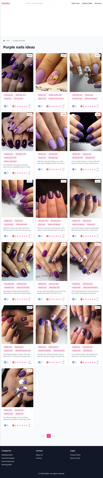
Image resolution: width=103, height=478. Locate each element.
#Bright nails (42, 95)
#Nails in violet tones (10, 161)
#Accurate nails (8, 224)
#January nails (8, 350)
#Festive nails (89, 95)
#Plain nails (42, 224)
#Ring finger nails (77, 158)
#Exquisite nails (90, 158)
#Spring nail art (53, 347)
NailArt (6, 3)
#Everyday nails (53, 158)
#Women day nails (59, 350)
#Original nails (8, 154)
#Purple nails (91, 224)
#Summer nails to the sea (56, 98)
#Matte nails (19, 414)
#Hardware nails (9, 287)
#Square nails (87, 154)
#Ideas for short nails (23, 287)
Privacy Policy (75, 455)
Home (6, 41)
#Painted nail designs (45, 350)
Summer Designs (8, 458)
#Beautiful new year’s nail (23, 350)
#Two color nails (53, 284)
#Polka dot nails (21, 284)
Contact (39, 458)
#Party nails (7, 98)
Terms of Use (75, 458)
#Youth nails (42, 158)
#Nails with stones (21, 224)
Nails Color (76, 3)
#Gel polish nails (20, 95)
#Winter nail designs (91, 98)
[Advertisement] (51, 22)
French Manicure (8, 461)
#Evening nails (8, 95)
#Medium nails (8, 414)
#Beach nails (42, 98)
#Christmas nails (77, 98)
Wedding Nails (7, 455)
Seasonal (98, 3)
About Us (39, 455)
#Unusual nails (18, 98)
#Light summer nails (10, 158)
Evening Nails (7, 464)
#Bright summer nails (55, 95)
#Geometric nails (21, 154)
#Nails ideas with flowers (90, 287)
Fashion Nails (87, 3)
